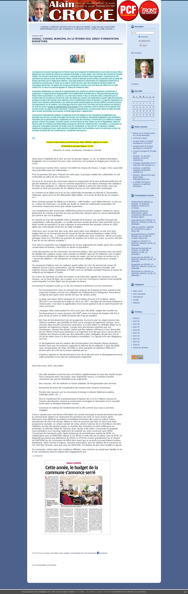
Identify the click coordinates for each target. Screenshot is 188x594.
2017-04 (136, 333)
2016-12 (136, 345)
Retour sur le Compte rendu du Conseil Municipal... (144, 134)
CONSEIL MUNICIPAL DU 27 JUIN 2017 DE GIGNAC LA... (144, 164)
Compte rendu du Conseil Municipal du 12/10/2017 (143, 147)
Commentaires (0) (76, 553)
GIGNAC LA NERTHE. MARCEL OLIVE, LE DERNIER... (143, 222)
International (138, 297)
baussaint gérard (138, 234)
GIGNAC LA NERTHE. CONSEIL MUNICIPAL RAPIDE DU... (142, 170)
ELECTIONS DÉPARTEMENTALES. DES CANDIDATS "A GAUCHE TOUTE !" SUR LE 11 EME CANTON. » (77, 28)
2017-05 (136, 330)
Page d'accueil (97, 27)
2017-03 (136, 336)
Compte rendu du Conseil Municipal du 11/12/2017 (143, 142)
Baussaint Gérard (138, 211)
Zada (133, 227)
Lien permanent (90, 553)
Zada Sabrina (136, 220)
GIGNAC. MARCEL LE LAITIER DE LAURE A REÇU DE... (142, 229)
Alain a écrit (137, 291)
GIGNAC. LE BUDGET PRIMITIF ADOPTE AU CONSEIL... (140, 206)
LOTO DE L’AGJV (140, 138)
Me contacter (136, 53)
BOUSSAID (136, 271)
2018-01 (136, 318)
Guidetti (134, 241)
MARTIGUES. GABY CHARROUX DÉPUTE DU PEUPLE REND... (141, 215)
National (136, 303)
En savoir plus (140, 592)
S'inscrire (143, 37)
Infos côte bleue (139, 294)
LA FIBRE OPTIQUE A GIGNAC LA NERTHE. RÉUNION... (142, 184)
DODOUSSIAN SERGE (140, 202)
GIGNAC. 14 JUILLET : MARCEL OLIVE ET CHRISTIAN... (142, 158)
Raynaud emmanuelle (140, 248)
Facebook (102, 553)
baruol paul (135, 257)
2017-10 (136, 321)
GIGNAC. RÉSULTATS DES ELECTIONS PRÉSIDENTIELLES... (144, 177)
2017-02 (136, 339)
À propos (135, 84)
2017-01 (136, 342)
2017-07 (136, 327)
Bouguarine (135, 264)
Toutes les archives (140, 348)
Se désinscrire (143, 41)
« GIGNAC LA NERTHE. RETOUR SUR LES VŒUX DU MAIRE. (65, 27)
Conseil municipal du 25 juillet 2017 (144, 152)
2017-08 (136, 324)
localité (136, 300)
